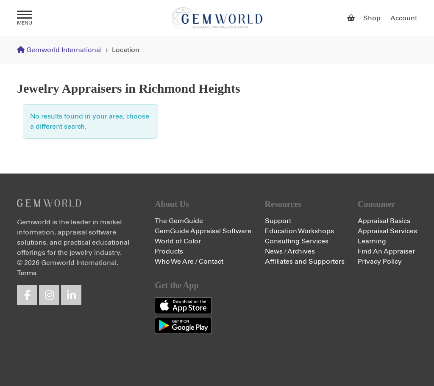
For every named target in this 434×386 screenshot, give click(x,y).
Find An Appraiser (386, 251)
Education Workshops (299, 231)
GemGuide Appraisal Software (203, 231)
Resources (283, 204)
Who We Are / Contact (189, 261)
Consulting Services (296, 241)
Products (169, 251)
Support (278, 221)
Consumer (376, 204)
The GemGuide (179, 221)
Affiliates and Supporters (305, 261)
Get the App (176, 285)
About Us (172, 204)
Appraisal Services (387, 231)
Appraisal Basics (384, 221)
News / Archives (290, 251)
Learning (372, 241)
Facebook (27, 295)
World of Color (178, 241)
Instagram (49, 295)
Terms (26, 273)
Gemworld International (217, 18)
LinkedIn (71, 295)
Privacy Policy (380, 261)
